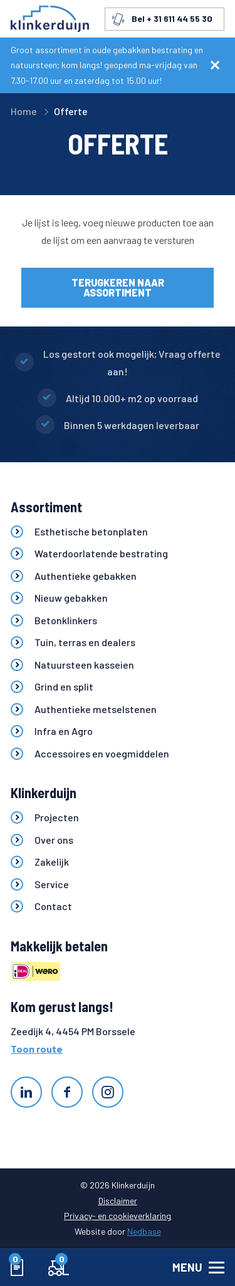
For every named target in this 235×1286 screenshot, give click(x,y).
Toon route (37, 1049)
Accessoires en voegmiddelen (101, 753)
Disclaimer (117, 1200)
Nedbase (144, 1231)
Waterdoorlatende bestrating (101, 553)
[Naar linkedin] (26, 1092)
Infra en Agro (63, 731)
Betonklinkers (65, 620)
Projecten (56, 817)
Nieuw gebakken (71, 598)
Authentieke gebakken (85, 576)
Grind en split (63, 686)
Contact (53, 906)
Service (51, 884)
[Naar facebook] (67, 1092)
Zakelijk (51, 862)
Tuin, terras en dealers (84, 642)
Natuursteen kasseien (84, 665)
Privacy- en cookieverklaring (117, 1215)
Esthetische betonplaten (91, 531)
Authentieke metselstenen (95, 709)
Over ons (53, 840)
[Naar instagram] (107, 1092)
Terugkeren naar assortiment (117, 287)
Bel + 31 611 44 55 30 (172, 18)
